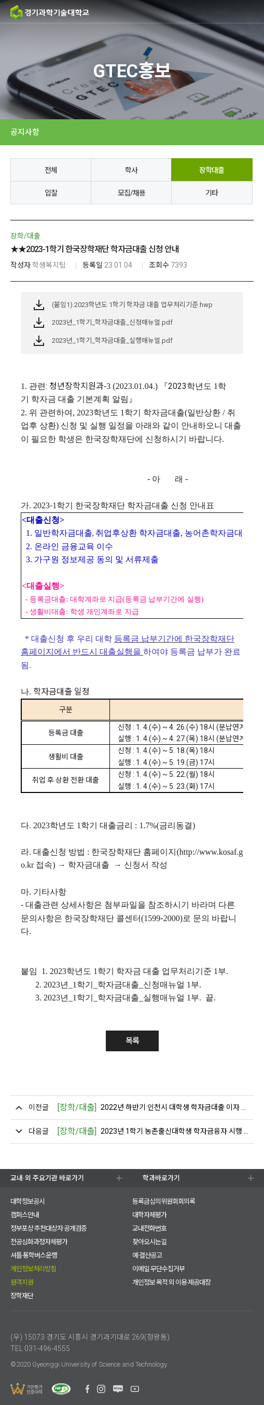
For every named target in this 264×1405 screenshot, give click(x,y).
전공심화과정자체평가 (38, 1242)
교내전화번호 (149, 1228)
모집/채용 (131, 193)
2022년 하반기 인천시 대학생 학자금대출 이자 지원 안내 (152, 1107)
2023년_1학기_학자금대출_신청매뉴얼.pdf (112, 322)
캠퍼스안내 (24, 1215)
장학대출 (211, 170)
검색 (212, 12)
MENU (252, 11)
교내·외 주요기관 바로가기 (47, 1178)
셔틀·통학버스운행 (33, 1255)
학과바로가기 (161, 1178)
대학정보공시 (27, 1201)
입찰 (51, 193)
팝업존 (233, 12)
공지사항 (24, 132)
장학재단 (21, 1296)
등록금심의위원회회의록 (163, 1201)
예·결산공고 (147, 1255)
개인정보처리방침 (33, 1269)
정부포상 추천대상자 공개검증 (48, 1228)
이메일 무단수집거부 (158, 1269)
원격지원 (21, 1282)
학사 (131, 170)
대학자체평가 (149, 1215)
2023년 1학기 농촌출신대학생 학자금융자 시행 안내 (152, 1131)
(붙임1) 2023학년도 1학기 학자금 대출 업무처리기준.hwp (132, 305)
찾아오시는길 (149, 1242)
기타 (211, 193)
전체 (51, 170)
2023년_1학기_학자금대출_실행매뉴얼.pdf (112, 340)
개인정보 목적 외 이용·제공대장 (171, 1282)
